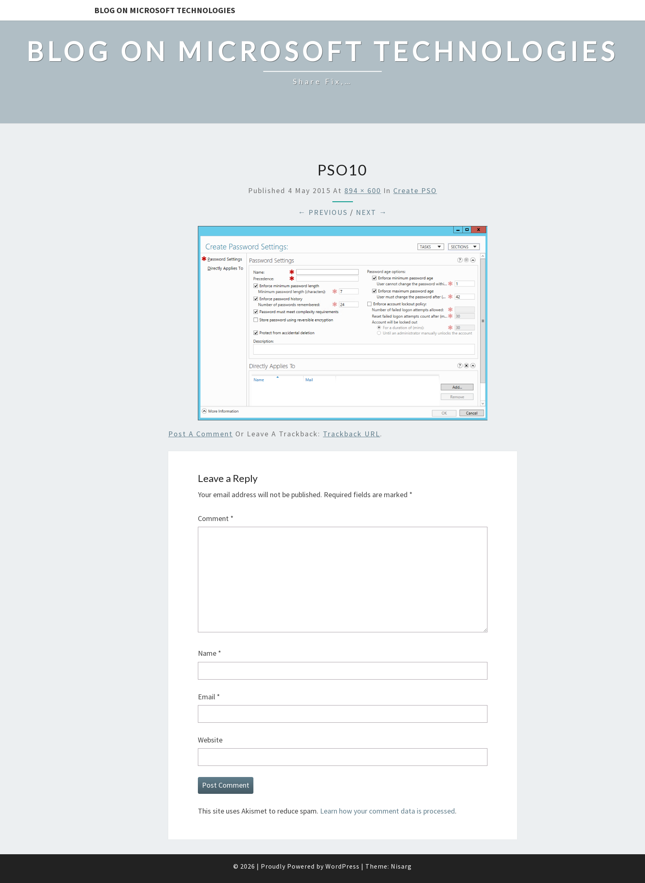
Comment (216, 518)
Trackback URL (351, 433)
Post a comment (200, 433)
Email (209, 696)
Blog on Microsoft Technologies (164, 10)
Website (210, 740)
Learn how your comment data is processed (387, 811)
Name (209, 653)
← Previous (323, 212)
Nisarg (401, 866)
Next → (371, 212)
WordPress (342, 866)
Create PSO (415, 190)
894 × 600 (362, 190)
